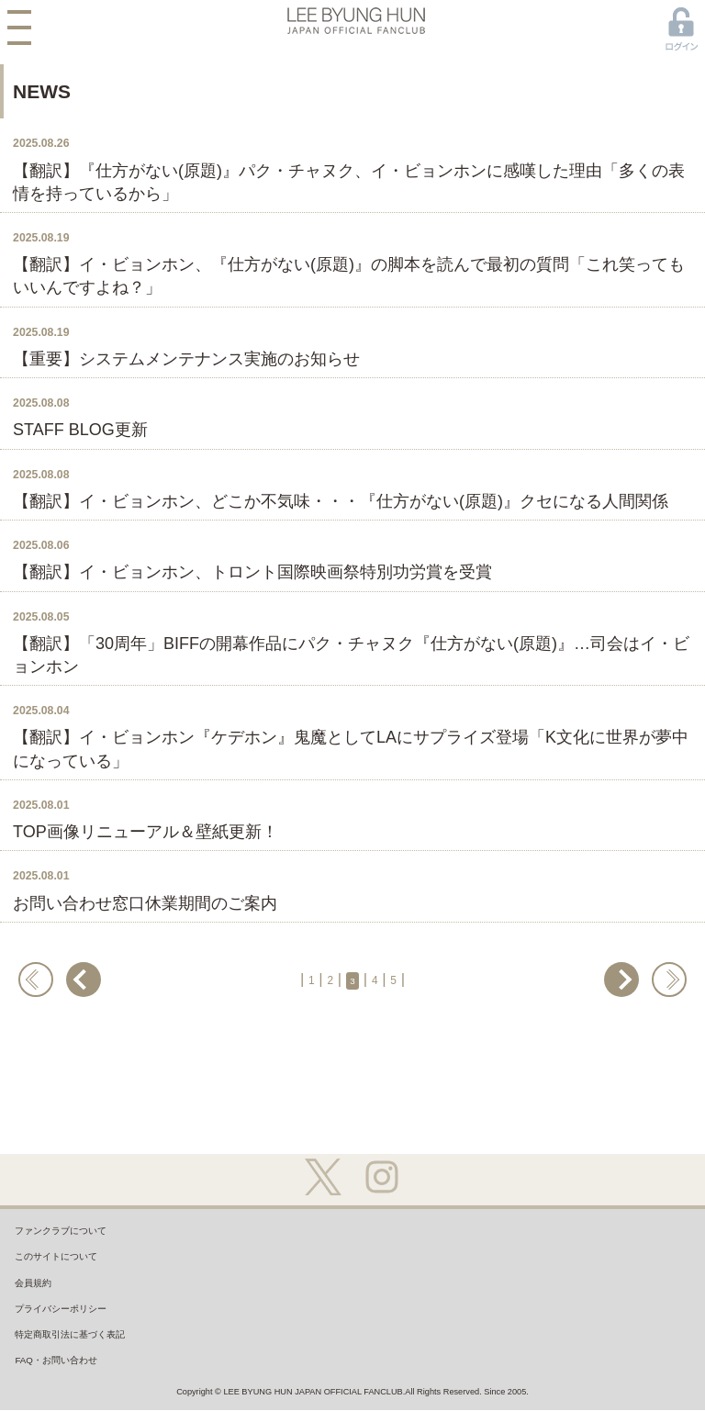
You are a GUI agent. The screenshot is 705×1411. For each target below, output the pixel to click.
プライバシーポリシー (80, 1345)
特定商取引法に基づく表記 (93, 1382)
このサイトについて (73, 1272)
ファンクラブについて (80, 1235)
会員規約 (41, 1309)
